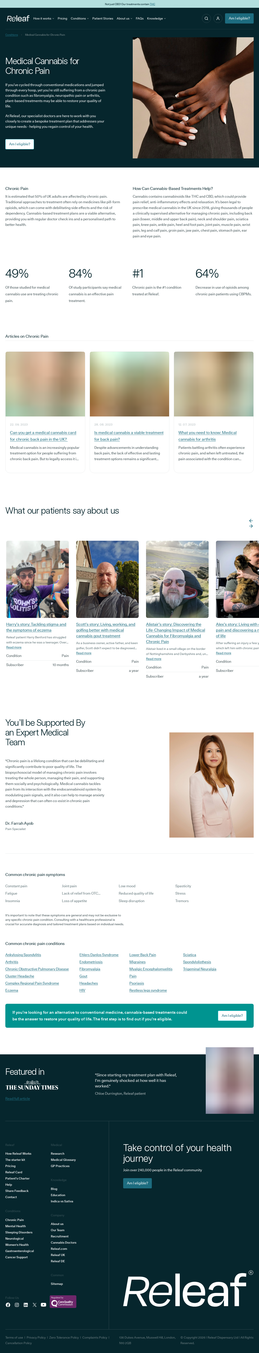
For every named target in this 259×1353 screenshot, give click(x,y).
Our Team (57, 1230)
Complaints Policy (94, 1337)
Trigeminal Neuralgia (199, 969)
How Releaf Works (18, 1153)
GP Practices (60, 1166)
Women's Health (17, 1244)
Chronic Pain (14, 1220)
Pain (132, 976)
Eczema (11, 990)
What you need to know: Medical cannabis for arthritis (207, 436)
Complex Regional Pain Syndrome (32, 983)
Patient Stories (102, 18)
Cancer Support (16, 1257)
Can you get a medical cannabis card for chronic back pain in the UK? (43, 436)
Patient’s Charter (17, 1178)
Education (58, 1195)
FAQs (140, 18)
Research (57, 1153)
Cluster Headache (19, 976)
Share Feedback (16, 1191)
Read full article (17, 1099)
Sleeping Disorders (18, 1232)
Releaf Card (13, 1172)
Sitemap (57, 1284)
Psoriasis (136, 983)
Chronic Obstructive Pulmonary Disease (37, 969)
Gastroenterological (19, 1251)
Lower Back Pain (142, 955)
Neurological (14, 1238)
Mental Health (15, 1226)
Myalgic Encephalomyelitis (150, 969)
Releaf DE (58, 1261)
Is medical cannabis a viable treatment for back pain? (129, 436)
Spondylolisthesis (197, 962)
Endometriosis (91, 962)
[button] (218, 18)
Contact (11, 1197)
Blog (54, 1189)
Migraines (137, 962)
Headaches (88, 983)
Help (8, 1184)
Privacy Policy (36, 1337)
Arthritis (11, 962)
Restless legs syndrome (148, 990)
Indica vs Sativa (62, 1201)
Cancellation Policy (18, 1343)
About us (124, 18)
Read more (14, 647)
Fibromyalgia (89, 969)
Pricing (62, 18)
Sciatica (189, 955)
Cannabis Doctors (63, 1242)
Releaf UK (58, 1255)
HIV (82, 990)
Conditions (80, 18)
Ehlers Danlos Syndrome (99, 955)
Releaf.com (59, 1248)
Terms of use (14, 1337)
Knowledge (156, 18)
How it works (43, 18)
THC (152, 4)
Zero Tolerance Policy (64, 1337)
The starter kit (15, 1160)
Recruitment (60, 1236)
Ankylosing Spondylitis (23, 955)
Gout (83, 976)
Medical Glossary (63, 1160)
